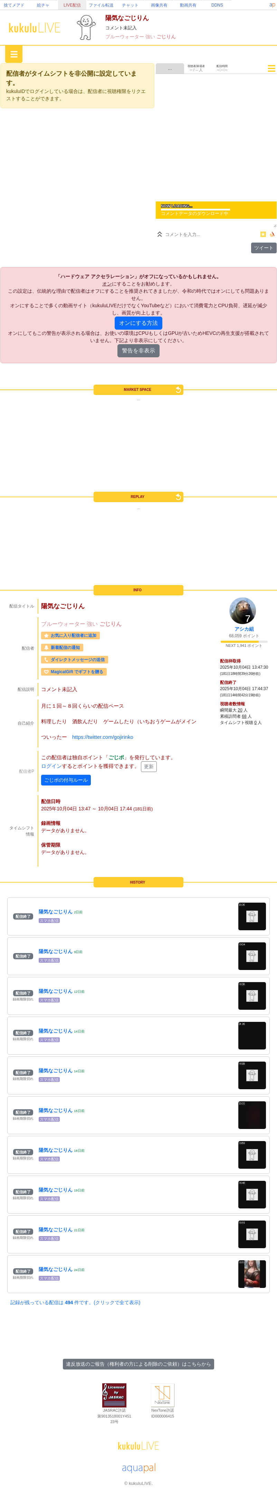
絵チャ (43, 5)
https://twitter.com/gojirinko (102, 737)
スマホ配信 (49, 921)
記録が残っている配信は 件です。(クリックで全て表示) (75, 1302)
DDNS (217, 5)
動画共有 (188, 5)
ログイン (51, 766)
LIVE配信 (72, 5)
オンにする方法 (138, 323)
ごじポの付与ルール (66, 780)
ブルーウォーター (125, 36)
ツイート (264, 248)
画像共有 (159, 5)
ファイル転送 (101, 5)
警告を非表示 (138, 351)
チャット (130, 5)
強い (150, 36)
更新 (149, 766)
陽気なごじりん (56, 911)
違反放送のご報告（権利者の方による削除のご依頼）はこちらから (138, 1364)
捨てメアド (14, 5)
